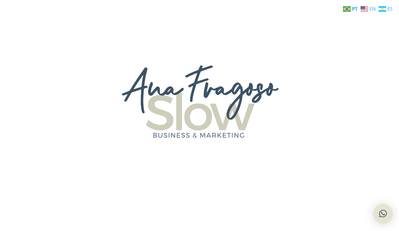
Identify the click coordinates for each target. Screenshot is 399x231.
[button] (383, 213)
